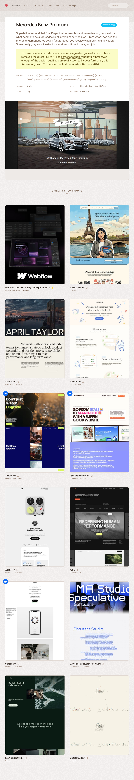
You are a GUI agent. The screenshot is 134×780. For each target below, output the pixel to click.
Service (29, 86)
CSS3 (78, 75)
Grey (28, 92)
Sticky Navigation (88, 80)
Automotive (44, 75)
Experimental (75, 667)
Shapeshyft (10, 663)
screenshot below (72, 56)
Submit (67, 194)
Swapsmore (75, 381)
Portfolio (9, 384)
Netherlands (56, 80)
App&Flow (10, 569)
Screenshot (109, 25)
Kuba (72, 569)
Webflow (5, 393)
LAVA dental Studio (14, 758)
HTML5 (99, 75)
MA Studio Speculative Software (85, 663)
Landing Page (10, 478)
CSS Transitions (66, 75)
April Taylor (10, 381)
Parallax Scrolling (71, 80)
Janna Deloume (77, 287)
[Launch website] (86, 288)
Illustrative (84, 86)
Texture (102, 80)
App (71, 384)
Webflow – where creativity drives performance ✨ (29, 287)
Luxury (92, 86)
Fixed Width (88, 75)
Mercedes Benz (41, 80)
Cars (54, 75)
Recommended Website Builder (17, 290)
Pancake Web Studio (79, 475)
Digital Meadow (77, 758)
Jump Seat (10, 475)
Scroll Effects (100, 86)
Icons (30, 80)
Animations (32, 75)
